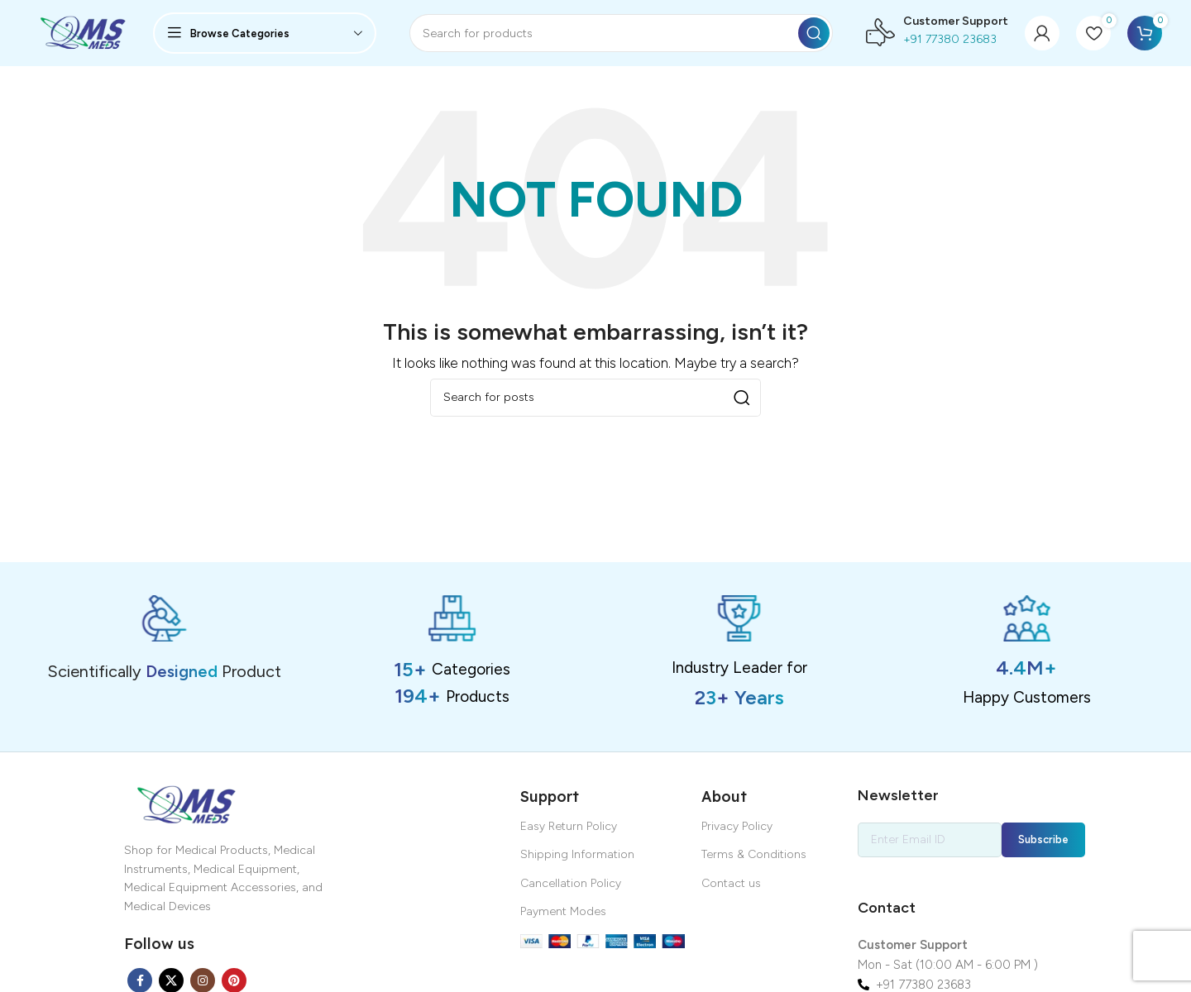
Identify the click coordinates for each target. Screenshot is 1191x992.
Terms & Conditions (753, 854)
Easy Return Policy (568, 826)
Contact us (731, 883)
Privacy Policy (736, 826)
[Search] (621, 33)
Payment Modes (563, 911)
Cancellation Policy (570, 883)
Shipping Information (577, 854)
